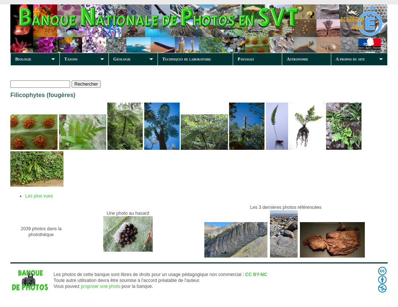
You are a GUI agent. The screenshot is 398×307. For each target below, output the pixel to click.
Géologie (122, 59)
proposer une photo (100, 286)
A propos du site (350, 59)
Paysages (246, 59)
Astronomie (297, 59)
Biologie (23, 59)
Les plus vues (39, 196)
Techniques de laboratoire (186, 59)
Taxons (70, 59)
